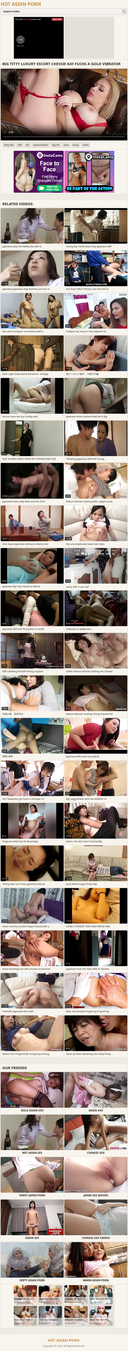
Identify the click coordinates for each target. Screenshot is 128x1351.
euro (66, 144)
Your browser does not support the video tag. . (64, 104)
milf (20, 144)
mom (85, 144)
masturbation (40, 144)
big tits (56, 144)
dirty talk (9, 144)
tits (27, 144)
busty (76, 144)
